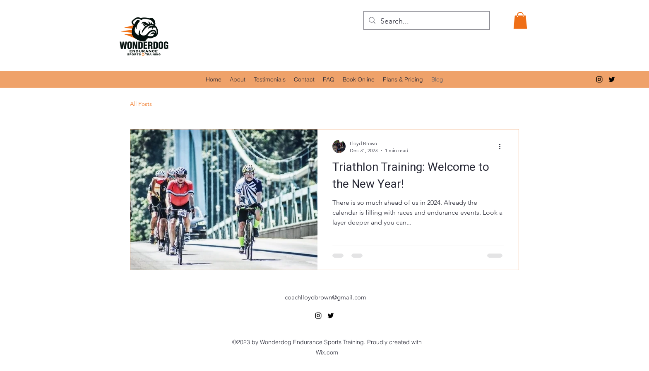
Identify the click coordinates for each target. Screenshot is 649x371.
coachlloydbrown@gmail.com (325, 297)
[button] (520, 20)
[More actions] (502, 146)
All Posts (141, 104)
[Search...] (426, 21)
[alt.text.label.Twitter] (612, 79)
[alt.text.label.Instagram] (599, 79)
